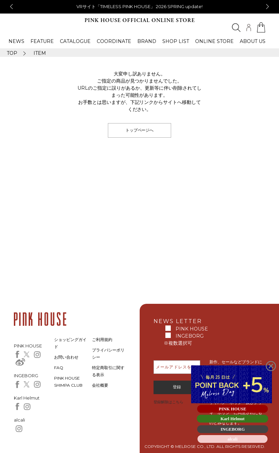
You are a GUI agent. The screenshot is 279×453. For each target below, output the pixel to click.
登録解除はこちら (168, 402)
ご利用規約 (102, 339)
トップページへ (139, 130)
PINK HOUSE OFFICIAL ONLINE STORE (140, 20)
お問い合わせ (66, 357)
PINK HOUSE (192, 329)
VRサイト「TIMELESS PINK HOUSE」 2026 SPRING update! (139, 6)
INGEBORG (190, 336)
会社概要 (100, 385)
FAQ (58, 367)
